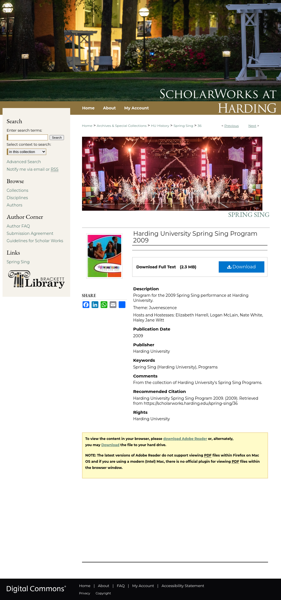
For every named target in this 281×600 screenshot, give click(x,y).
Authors (15, 205)
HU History (160, 125)
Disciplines (17, 197)
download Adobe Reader (185, 439)
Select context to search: (29, 144)
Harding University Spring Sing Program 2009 (195, 237)
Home (87, 125)
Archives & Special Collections (122, 125)
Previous (231, 125)
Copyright (103, 593)
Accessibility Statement (182, 585)
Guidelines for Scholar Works (35, 240)
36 (200, 125)
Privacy (84, 593)
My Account (143, 585)
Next (252, 125)
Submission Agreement (30, 233)
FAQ (121, 585)
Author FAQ (18, 226)
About (103, 585)
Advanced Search (24, 161)
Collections (17, 190)
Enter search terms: (24, 130)
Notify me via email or (33, 169)
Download (241, 266)
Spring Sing (183, 125)
